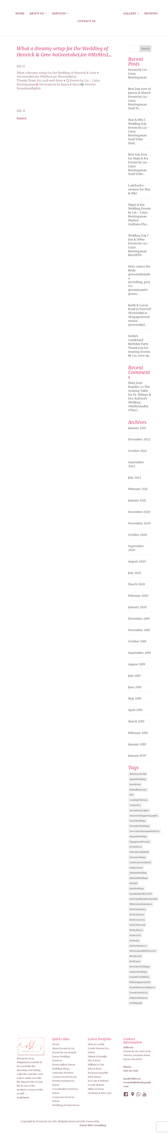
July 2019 (134, 676)
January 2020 (137, 607)
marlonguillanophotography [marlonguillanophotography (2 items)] (143, 899)
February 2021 (138, 489)
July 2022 (134, 477)
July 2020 (134, 573)
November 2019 (139, 630)
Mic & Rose (94, 1060)
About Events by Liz (63, 1048)
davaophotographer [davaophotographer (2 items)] (139, 810)
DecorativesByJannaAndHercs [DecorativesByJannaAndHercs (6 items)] (144, 831)
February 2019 (138, 733)
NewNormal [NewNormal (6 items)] (135, 956)
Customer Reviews (62, 1072)
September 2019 (139, 653)
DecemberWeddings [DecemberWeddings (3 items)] (139, 826)
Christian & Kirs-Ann (100, 1093)
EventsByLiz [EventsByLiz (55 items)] (135, 847)
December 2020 (139, 512)
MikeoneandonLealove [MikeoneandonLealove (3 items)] (140, 904)
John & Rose (95, 1068)
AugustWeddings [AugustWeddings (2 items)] (137, 779)
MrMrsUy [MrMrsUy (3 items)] (134, 940)
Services (59, 13)
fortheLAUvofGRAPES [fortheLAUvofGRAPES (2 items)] (140, 862)
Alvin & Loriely (96, 1044)
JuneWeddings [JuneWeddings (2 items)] (136, 888)
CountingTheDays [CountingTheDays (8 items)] (138, 800)
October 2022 (137, 451)
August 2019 (136, 664)
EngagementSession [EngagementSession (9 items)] (139, 841)
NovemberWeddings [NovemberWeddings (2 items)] (139, 966)
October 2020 (137, 535)
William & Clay (96, 1064)
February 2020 (138, 596)
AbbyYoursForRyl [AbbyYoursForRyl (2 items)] (137, 774)
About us (36, 13)
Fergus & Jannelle (98, 1072)
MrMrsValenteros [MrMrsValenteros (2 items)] (138, 946)
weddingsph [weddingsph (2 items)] (135, 1003)
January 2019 (137, 744)
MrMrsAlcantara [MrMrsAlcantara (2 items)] (137, 909)
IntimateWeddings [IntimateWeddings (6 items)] (138, 878)
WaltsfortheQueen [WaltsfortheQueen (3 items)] (138, 998)
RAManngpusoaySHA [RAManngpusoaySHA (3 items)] (139, 982)
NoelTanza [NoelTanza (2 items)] (134, 961)
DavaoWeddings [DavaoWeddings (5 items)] (137, 821)
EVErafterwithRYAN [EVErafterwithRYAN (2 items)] (139, 852)
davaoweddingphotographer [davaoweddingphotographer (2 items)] (143, 815)
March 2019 (136, 721)
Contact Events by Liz (64, 1076)
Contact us (86, 21)
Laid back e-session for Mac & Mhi (139, 189)
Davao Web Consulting (93, 1125)
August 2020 (137, 561)
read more (23, 1097)
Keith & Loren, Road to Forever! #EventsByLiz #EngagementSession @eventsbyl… (139, 315)
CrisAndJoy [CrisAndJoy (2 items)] (135, 805)
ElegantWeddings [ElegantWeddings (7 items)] (138, 836)
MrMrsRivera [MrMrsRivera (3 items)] (136, 930)
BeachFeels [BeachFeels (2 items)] (135, 784)
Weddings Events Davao (66, 1105)
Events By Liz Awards (64, 1052)
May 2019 (134, 698)
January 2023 (137, 428)
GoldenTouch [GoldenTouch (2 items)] (136, 868)
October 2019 (137, 641)
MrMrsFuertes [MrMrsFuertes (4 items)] (136, 914)
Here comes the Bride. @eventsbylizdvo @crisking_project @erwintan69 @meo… (139, 280)
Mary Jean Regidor (135, 385)
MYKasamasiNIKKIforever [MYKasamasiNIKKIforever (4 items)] (142, 951)
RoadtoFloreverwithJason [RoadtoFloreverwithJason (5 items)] (142, 987)
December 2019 (139, 618)
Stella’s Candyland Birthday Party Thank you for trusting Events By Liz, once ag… (139, 345)
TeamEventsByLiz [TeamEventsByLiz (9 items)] (138, 992)
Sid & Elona (94, 1076)
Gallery (129, 13)
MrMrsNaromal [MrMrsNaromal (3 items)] (137, 925)
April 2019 (135, 710)
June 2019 (134, 687)
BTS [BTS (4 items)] (131, 794)
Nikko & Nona (96, 1089)
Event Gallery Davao (63, 1064)
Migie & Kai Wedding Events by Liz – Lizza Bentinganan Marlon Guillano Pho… (139, 214)
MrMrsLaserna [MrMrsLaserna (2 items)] (137, 920)
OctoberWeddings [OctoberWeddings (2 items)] (138, 972)
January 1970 (137, 755)
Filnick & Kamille (97, 1056)
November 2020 (139, 523)
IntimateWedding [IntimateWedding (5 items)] (138, 873)
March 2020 (136, 584)
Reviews (151, 13)
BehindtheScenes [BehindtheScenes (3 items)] (138, 789)
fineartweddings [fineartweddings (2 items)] (137, 857)
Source (21, 118)
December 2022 (139, 439)
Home (19, 13)
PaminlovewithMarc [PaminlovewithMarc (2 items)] (139, 977)
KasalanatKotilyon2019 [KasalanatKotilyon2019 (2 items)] (140, 894)
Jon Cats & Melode (98, 1080)
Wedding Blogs (61, 1068)
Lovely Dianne (96, 1084)
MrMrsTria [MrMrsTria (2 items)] (135, 935)
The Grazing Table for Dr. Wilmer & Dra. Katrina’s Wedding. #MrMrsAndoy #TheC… (139, 398)
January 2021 (137, 500)
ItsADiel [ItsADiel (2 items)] (133, 883)
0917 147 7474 (130, 1070)
